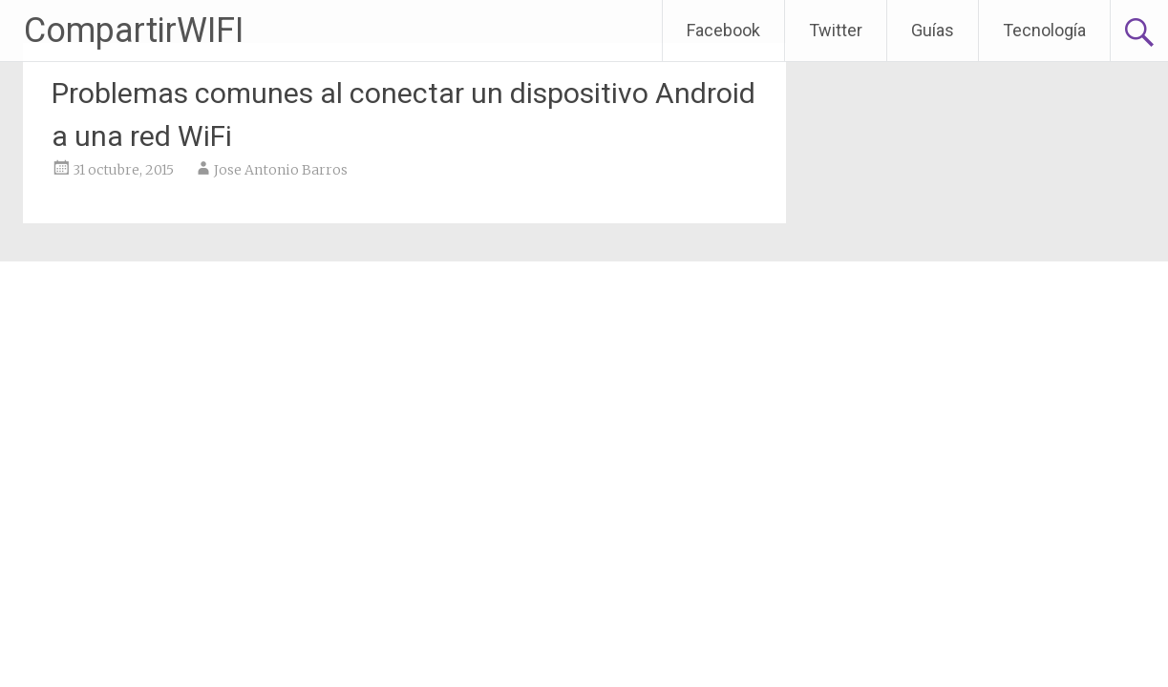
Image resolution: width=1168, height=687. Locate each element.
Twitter (835, 30)
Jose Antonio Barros (281, 169)
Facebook (723, 30)
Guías (932, 30)
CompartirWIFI (134, 30)
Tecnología (1044, 30)
